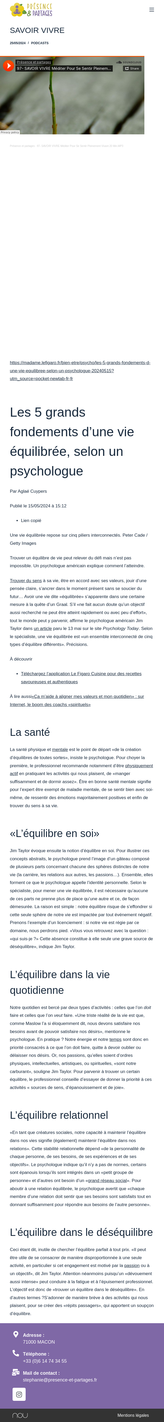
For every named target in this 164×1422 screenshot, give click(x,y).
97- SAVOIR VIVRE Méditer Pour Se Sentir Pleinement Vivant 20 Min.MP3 (80, 146)
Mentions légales (133, 1415)
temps (115, 1039)
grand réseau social (107, 1180)
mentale (60, 749)
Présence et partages (22, 146)
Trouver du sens (26, 580)
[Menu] (151, 9)
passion (132, 1265)
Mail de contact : (41, 1373)
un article (43, 628)
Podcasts (40, 43)
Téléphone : (36, 1354)
